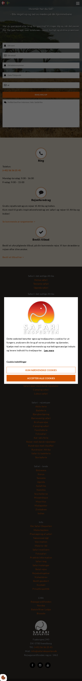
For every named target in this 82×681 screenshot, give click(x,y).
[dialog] (41, 340)
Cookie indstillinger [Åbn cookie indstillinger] (17, 361)
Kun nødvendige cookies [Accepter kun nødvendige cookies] (41, 370)
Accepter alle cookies (41, 378)
